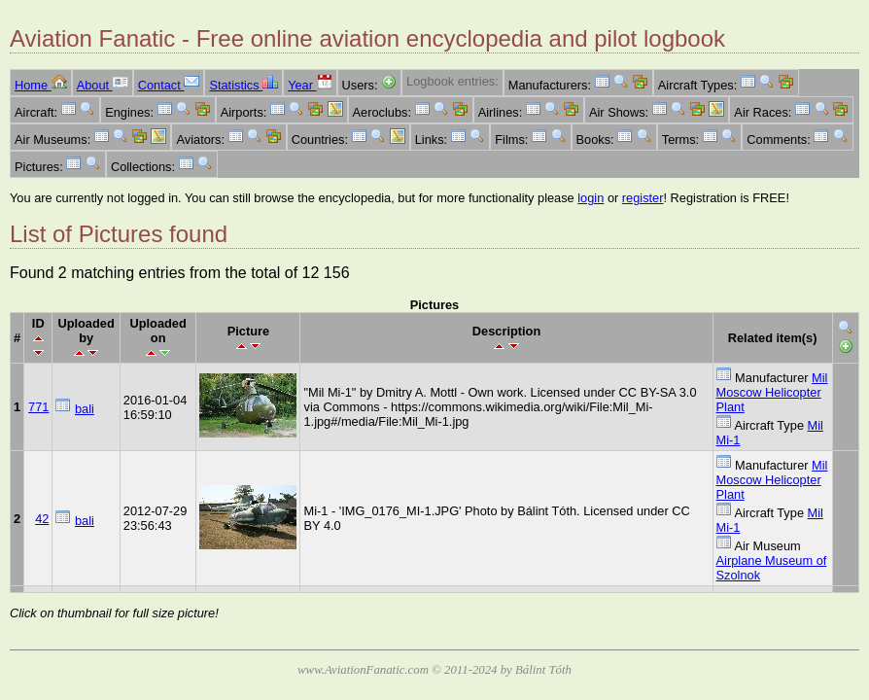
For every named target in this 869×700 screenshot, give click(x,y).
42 (42, 518)
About (102, 85)
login (590, 198)
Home (41, 85)
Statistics (243, 85)
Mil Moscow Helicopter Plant (772, 392)
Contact (169, 85)
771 (38, 407)
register (643, 198)
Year (309, 85)
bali (84, 409)
